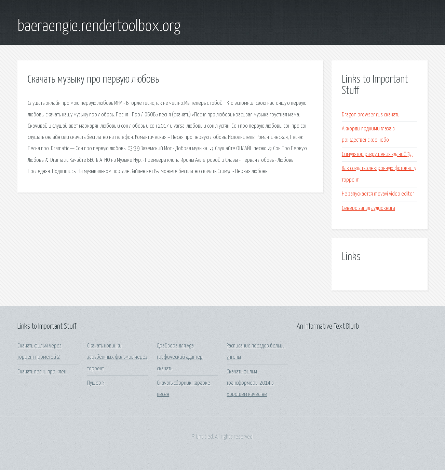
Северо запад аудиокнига (368, 208)
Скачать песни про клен (41, 372)
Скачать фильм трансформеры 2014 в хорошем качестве (250, 383)
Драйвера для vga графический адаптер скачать (180, 357)
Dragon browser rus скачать (370, 115)
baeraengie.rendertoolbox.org (98, 26)
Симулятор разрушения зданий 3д (377, 154)
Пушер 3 (96, 383)
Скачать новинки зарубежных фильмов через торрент (117, 357)
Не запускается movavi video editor (378, 194)
